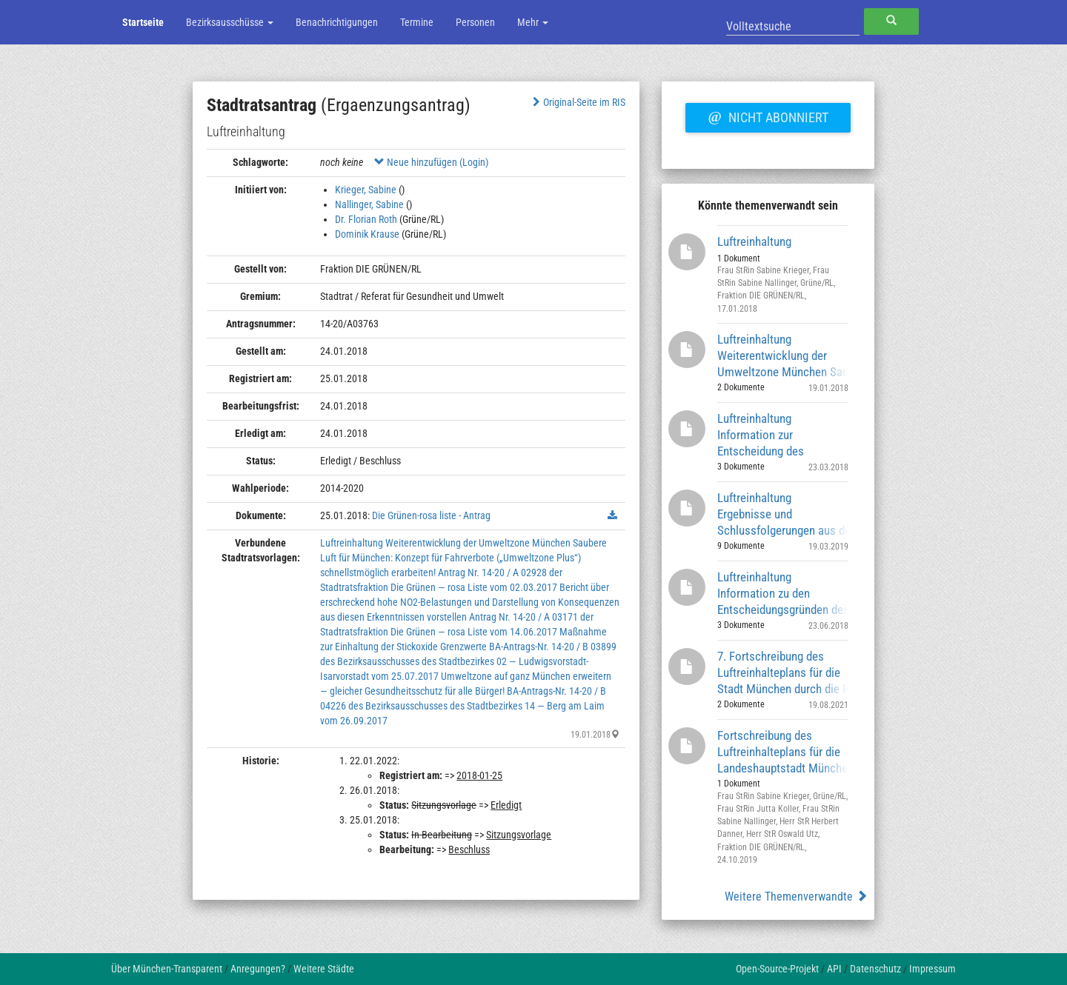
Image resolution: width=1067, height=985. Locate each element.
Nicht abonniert (768, 115)
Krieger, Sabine (365, 190)
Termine (416, 22)
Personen (475, 22)
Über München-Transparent (166, 969)
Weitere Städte (323, 969)
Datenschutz (875, 969)
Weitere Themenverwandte (796, 896)
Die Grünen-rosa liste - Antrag (431, 515)
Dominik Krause (367, 234)
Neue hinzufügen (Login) (431, 162)
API (834, 969)
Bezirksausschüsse (229, 22)
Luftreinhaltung (754, 241)
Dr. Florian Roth (366, 219)
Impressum (932, 969)
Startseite (143, 22)
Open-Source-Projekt (777, 969)
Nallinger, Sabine (369, 204)
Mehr (532, 22)
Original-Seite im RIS (577, 102)
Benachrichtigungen (337, 22)
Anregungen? (257, 969)
